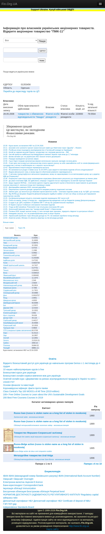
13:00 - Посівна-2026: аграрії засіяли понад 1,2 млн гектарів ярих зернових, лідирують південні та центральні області (48, 211)
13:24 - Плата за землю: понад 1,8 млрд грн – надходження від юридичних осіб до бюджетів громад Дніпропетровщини (49, 200)
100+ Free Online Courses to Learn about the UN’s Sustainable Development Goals (43, 394)
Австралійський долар (11, 240)
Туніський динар (9, 310)
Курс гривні (9, 228)
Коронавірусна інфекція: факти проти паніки (25, 388)
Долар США (7, 318)
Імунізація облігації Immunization (19, 488)
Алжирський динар (10, 238)
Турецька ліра (8, 328)
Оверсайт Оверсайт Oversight (18, 479)
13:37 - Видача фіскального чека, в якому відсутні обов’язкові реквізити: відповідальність (37, 172)
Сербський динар (10, 320)
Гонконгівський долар (11, 255)
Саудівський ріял (9, 290)
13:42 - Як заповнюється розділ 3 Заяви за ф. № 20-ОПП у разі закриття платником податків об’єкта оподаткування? (48, 170)
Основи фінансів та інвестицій (18, 385)
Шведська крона (9, 300)
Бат (4, 305)
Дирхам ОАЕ (8, 308)
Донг (5, 295)
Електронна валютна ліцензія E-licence (23, 482)
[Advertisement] (78, 54)
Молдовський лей (10, 283)
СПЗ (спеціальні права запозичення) (17, 330)
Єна (4, 268)
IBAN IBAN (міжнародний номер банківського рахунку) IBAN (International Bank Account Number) (51, 476)
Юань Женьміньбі (10, 248)
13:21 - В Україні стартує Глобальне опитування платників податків (29, 205)
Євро (5, 333)
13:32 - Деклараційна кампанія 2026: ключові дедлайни (24, 187)
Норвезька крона (9, 288)
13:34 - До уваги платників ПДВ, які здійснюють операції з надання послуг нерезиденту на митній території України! (47, 181)
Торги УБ (21, 228)
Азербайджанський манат (13, 323)
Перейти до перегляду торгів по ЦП (21, 91)
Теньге (5, 270)
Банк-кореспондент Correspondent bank (23, 485)
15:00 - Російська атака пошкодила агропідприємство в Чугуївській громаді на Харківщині (37, 150)
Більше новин (8, 222)
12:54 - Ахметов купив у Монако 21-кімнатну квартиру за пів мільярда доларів (33, 218)
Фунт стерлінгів (9, 315)
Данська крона (9, 253)
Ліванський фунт (9, 275)
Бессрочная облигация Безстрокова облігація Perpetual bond (34, 491)
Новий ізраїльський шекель (13, 265)
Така (5, 243)
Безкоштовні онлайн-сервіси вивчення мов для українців (32, 375)
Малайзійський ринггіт (11, 278)
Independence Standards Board (18, 507)
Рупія (5, 263)
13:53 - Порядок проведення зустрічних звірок (20, 159)
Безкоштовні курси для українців (19, 372)
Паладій (6, 348)
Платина (6, 345)
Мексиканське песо (10, 280)
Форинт (6, 258)
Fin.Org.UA (9, 4)
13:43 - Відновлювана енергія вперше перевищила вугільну (26, 167)
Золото (6, 340)
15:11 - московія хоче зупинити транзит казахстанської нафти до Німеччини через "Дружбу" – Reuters (42, 148)
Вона (5, 273)
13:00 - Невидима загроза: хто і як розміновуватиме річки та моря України (31, 213)
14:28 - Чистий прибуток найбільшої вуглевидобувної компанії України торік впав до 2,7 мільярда (40, 154)
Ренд (5, 298)
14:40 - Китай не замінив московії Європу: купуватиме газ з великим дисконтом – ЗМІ (36, 152)
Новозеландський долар (12, 285)
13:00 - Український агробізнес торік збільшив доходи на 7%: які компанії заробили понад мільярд (41, 216)
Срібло (6, 343)
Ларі (5, 335)
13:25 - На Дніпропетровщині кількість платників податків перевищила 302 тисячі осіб (36, 198)
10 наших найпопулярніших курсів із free (23, 369)
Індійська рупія (9, 260)
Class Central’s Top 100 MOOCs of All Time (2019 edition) (31, 391)
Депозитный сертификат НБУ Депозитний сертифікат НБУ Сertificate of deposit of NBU (46, 501)
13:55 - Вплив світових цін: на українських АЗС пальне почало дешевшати (31, 157)
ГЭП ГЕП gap (10, 504)
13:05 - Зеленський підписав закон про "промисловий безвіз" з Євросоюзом (32, 209)
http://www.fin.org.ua (79, 526)
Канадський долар (10, 245)
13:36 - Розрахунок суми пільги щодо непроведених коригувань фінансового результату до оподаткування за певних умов (50, 178)
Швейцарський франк (11, 303)
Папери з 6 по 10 (93, 464)
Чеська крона (8, 250)
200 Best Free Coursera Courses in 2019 (23, 397)
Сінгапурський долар (11, 293)
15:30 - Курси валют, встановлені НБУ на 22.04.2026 (23, 146)
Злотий (6, 338)
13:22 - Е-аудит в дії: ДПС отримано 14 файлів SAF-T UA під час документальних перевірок (38, 202)
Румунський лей (9, 325)
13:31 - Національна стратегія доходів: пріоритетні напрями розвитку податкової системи (37, 189)
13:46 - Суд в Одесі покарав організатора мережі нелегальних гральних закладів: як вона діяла (40, 161)
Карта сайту (52, 529)
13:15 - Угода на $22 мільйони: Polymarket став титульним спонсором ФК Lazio (33, 207)
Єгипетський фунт (10, 313)
